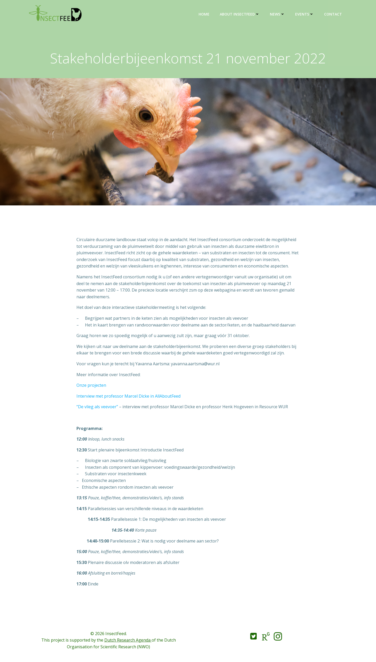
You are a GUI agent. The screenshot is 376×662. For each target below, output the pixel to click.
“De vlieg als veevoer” (97, 407)
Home (204, 14)
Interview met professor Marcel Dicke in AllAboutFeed (128, 396)
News (277, 14)
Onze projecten (91, 385)
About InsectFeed (240, 14)
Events (304, 14)
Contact (333, 14)
